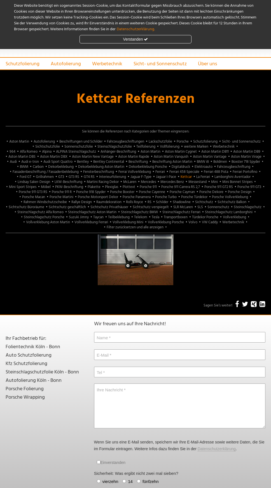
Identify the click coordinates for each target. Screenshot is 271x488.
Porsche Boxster (122, 192)
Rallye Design (81, 202)
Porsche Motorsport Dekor (98, 197)
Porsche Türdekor (194, 197)
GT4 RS (89, 177)
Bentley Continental (108, 162)
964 (12, 152)
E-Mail (103, 355)
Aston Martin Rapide (133, 157)
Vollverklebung (234, 217)
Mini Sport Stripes (22, 187)
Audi (13, 162)
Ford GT (25, 177)
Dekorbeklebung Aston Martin (101, 167)
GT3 (61, 177)
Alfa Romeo (29, 152)
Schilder (162, 202)
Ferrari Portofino (245, 172)
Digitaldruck (181, 167)
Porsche (183, 142)
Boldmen (220, 162)
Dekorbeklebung (61, 167)
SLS (200, 207)
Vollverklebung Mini (128, 222)
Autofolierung (66, 64)
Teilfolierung (145, 147)
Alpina (47, 152)
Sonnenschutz (218, 207)
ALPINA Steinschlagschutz (76, 152)
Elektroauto (203, 167)
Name (102, 337)
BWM (24, 167)
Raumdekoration (109, 202)
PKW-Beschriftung (69, 187)
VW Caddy (210, 222)
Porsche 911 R (62, 192)
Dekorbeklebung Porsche (148, 167)
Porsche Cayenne (152, 192)
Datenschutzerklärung (217, 449)
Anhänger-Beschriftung (118, 152)
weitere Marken (196, 147)
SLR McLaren (183, 207)
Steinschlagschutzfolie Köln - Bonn (42, 372)
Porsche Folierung (25, 389)
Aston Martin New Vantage (93, 157)
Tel (99, 372)
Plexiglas (111, 187)
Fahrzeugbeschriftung (233, 167)
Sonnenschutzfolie (78, 147)
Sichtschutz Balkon (232, 202)
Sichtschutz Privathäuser (109, 207)
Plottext (129, 187)
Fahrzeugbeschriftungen (125, 142)
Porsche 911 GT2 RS (218, 187)
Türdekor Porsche (205, 217)
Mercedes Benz (172, 182)
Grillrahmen (45, 177)
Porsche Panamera (137, 197)
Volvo (192, 222)
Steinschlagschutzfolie (114, 147)
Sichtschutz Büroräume (26, 207)
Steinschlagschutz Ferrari (181, 212)
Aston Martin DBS (22, 157)
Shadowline (182, 202)
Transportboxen (176, 217)
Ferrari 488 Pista (216, 172)
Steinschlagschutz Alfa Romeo (40, 212)
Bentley (83, 162)
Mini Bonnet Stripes (237, 182)
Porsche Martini (61, 197)
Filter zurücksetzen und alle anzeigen (135, 227)
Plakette (94, 187)
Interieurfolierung (112, 177)
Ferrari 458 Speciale (184, 172)
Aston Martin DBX (53, 157)
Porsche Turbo (166, 197)
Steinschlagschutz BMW (139, 212)
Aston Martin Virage (246, 157)
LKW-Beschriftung (68, 182)
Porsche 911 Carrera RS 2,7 (180, 187)
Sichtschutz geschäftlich (67, 207)
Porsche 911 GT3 (249, 187)
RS (149, 202)
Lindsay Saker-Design (34, 182)
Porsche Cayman (182, 192)
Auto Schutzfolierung (29, 355)
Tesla (155, 217)
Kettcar (186, 177)
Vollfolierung (169, 147)
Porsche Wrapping (25, 397)
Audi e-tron (30, 162)
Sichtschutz (204, 202)
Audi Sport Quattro (58, 162)
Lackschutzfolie (160, 142)
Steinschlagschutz (247, 207)
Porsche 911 (148, 187)
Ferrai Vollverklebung (134, 172)
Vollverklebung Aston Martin (48, 222)
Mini (214, 182)
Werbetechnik (107, 64)
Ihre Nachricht (110, 389)
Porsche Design (239, 192)
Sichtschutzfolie (47, 147)
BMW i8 (203, 162)
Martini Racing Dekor (103, 182)
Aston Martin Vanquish (171, 157)
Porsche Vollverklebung (230, 197)
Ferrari (160, 172)
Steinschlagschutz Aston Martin (92, 212)
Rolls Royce (134, 202)
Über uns (207, 64)
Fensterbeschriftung (98, 172)
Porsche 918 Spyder (91, 192)
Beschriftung (138, 162)
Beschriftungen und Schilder (80, 142)
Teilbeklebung (119, 217)
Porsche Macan (33, 197)
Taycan (98, 217)
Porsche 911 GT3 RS (33, 192)
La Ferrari (203, 177)
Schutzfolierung (22, 64)
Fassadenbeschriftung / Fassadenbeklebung (46, 172)
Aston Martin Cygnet (181, 152)
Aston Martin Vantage (209, 157)
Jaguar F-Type (140, 177)
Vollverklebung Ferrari (91, 222)
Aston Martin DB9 (246, 152)
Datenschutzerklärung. (136, 29)
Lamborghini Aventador (232, 177)
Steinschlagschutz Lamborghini (229, 212)
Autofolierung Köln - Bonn (34, 381)
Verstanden (135, 39)
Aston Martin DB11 (215, 152)
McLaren (129, 182)
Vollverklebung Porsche (166, 222)
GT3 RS (74, 177)
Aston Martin (19, 142)
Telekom (140, 217)
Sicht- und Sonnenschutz (160, 64)
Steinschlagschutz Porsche (44, 217)
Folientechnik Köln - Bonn (33, 347)
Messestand (197, 182)
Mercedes (148, 182)
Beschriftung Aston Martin (172, 162)
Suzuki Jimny (79, 217)
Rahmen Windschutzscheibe (45, 202)
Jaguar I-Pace (166, 177)
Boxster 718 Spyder (246, 162)
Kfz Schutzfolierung (26, 364)
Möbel (46, 187)
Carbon (38, 167)
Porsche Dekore (211, 192)
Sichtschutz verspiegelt (151, 207)
